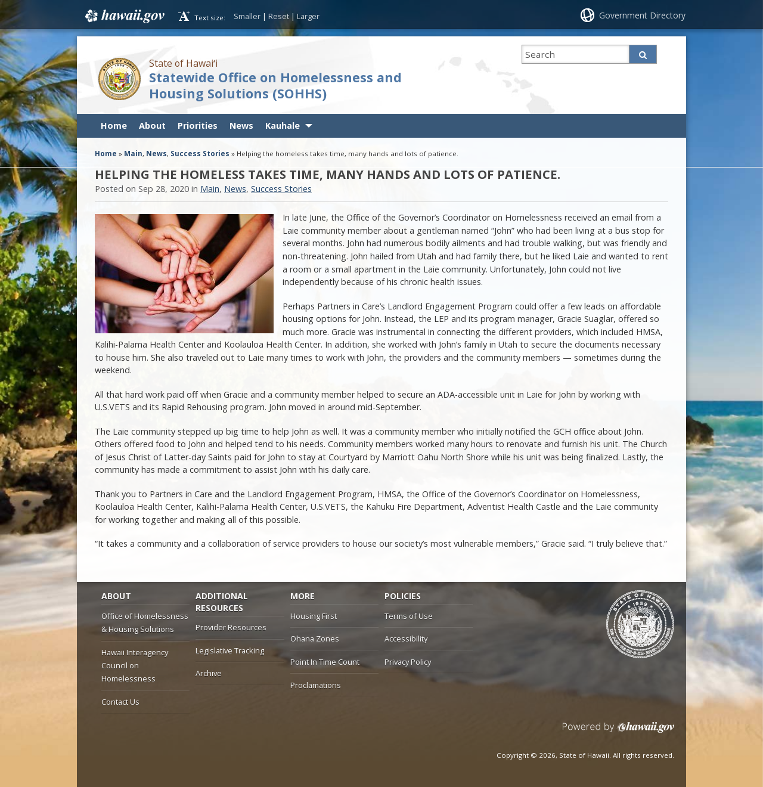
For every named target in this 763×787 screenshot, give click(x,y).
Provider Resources (231, 627)
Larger (308, 16)
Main (133, 153)
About (152, 125)
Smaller (247, 16)
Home (114, 125)
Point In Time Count (324, 661)
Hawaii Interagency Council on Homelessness (134, 665)
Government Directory (642, 15)
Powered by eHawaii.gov (618, 732)
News (241, 125)
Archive (209, 673)
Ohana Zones (314, 638)
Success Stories (199, 153)
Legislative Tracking (230, 650)
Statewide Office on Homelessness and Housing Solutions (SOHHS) (275, 85)
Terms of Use (408, 616)
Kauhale (282, 125)
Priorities (198, 125)
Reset (278, 16)
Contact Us (120, 701)
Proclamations (315, 685)
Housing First (313, 616)
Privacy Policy (407, 661)
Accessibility (405, 638)
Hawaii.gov (123, 16)
